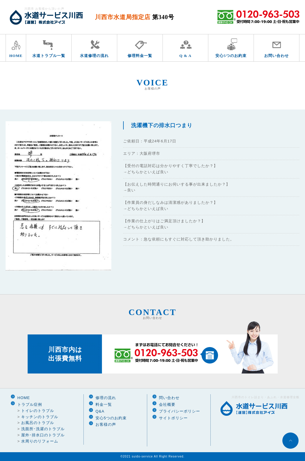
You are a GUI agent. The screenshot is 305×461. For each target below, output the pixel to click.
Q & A (185, 55)
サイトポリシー (173, 418)
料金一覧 (103, 404)
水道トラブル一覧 (48, 55)
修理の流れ (105, 398)
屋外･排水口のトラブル (43, 435)
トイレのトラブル (37, 410)
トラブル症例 (29, 404)
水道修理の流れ (94, 55)
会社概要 (167, 404)
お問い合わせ (276, 55)
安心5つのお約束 (231, 55)
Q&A (99, 411)
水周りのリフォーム (39, 441)
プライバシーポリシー (179, 411)
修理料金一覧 (140, 55)
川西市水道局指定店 (134, 17)
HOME (15, 55)
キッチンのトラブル (39, 417)
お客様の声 (105, 424)
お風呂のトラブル (37, 422)
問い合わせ (169, 398)
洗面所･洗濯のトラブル (43, 429)
